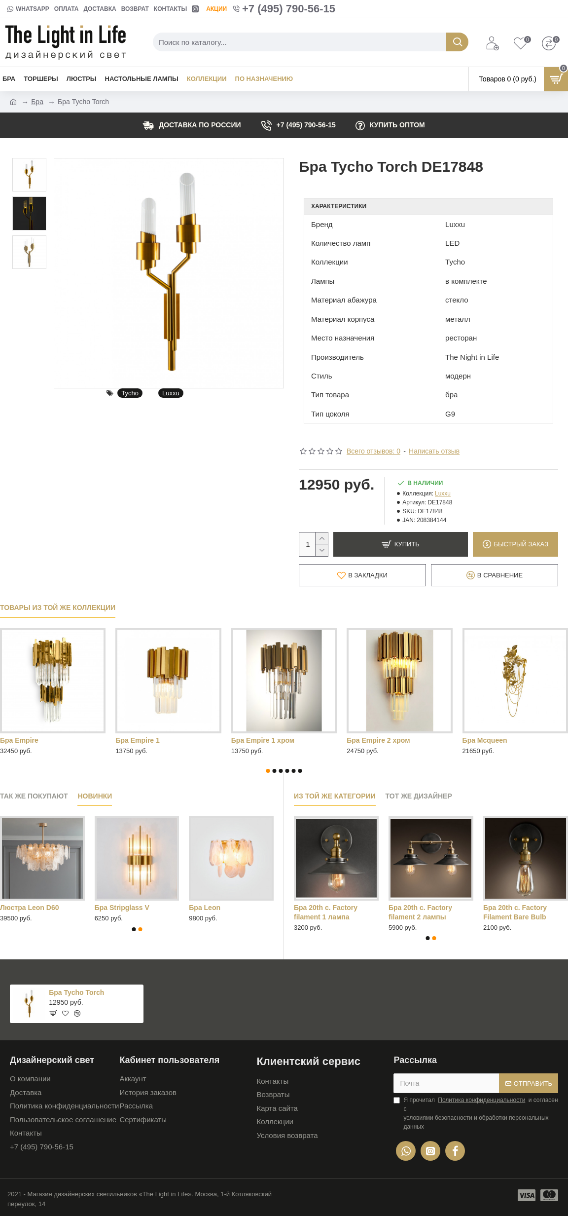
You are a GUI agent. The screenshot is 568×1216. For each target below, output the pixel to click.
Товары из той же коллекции (57, 607)
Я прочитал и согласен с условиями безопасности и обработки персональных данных (475, 1113)
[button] (268, 771)
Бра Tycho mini (372, 740)
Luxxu (170, 393)
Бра (37, 102)
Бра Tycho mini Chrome (501, 740)
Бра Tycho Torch (76, 992)
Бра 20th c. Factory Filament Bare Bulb (515, 912)
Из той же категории (335, 796)
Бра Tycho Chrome (146, 740)
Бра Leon (204, 908)
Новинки (94, 796)
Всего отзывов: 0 (373, 451)
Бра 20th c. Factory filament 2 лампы (420, 912)
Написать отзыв (434, 451)
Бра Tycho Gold (257, 740)
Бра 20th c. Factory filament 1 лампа (325, 912)
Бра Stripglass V (122, 908)
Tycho (130, 393)
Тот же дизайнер (419, 796)
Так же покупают (34, 796)
